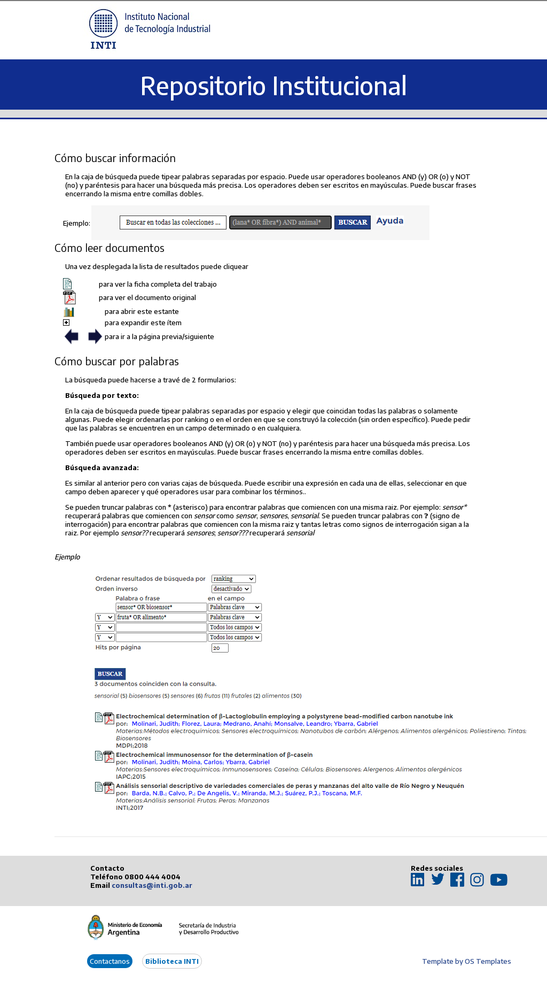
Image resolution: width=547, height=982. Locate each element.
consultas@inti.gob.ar (152, 885)
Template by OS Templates (466, 961)
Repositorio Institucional (273, 85)
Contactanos (110, 961)
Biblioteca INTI (172, 961)
